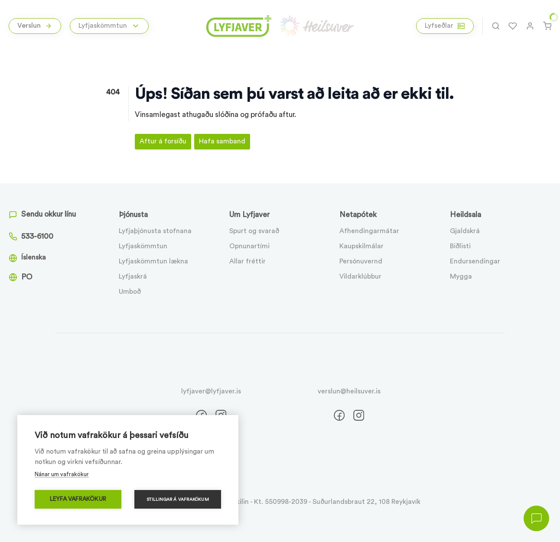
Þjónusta (133, 214)
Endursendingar (475, 261)
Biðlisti (460, 246)
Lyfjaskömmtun (143, 246)
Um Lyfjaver (249, 214)
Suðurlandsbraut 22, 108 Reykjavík (366, 501)
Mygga (461, 276)
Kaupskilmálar (361, 246)
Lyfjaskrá (133, 276)
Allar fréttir (247, 261)
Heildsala (465, 214)
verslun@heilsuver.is (349, 391)
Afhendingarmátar (369, 230)
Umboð (130, 291)
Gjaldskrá (465, 230)
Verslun (34, 25)
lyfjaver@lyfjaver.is (211, 391)
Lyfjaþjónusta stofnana (155, 230)
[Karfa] (547, 26)
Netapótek (358, 214)
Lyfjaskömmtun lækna (153, 261)
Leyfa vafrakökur (78, 499)
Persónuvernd (360, 261)
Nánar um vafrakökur (62, 474)
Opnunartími (249, 246)
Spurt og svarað (254, 230)
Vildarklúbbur (360, 276)
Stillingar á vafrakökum (178, 499)
